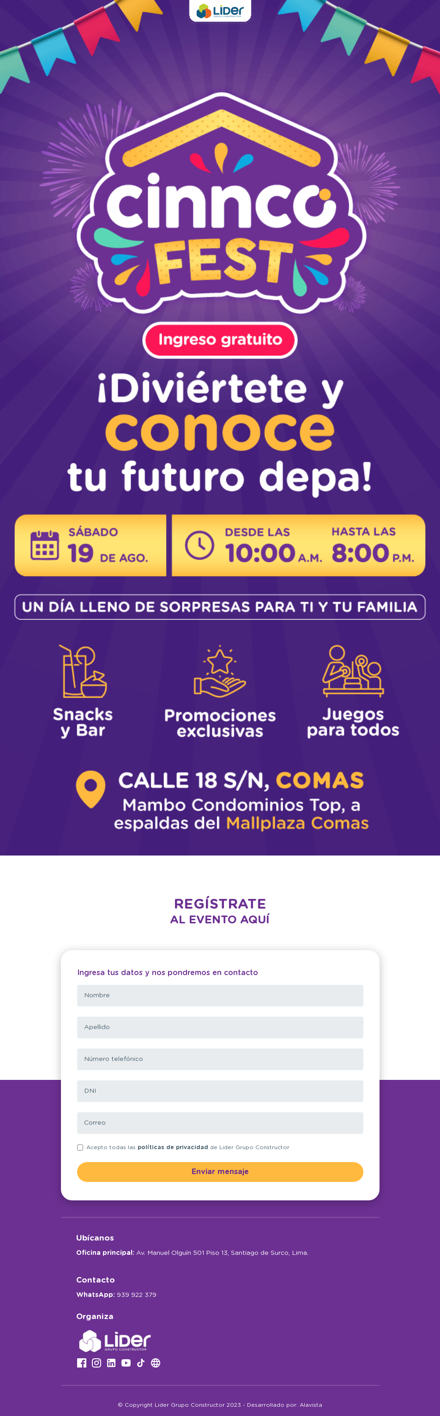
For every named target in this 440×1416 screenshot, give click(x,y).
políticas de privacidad (173, 1147)
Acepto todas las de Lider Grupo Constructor (187, 1147)
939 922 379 (137, 1295)
